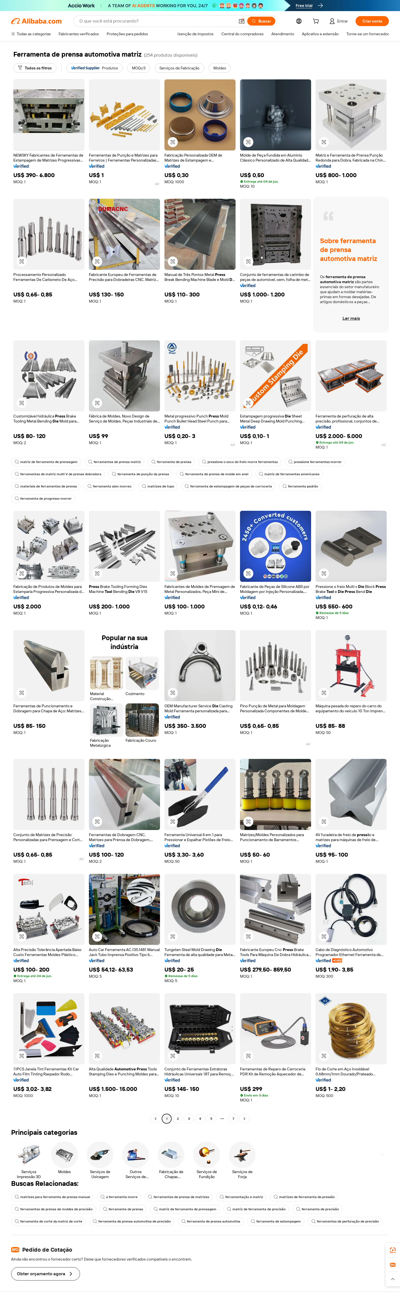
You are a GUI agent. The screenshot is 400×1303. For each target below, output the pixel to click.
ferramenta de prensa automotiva (210, 1221)
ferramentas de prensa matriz (114, 462)
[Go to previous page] (156, 1119)
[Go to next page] (244, 1119)
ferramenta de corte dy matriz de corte (48, 1221)
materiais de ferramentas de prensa (46, 486)
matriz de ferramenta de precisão (256, 1209)
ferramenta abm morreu (109, 486)
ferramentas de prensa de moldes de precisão (53, 1209)
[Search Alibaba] (156, 21)
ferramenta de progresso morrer (43, 498)
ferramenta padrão (300, 486)
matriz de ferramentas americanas (289, 474)
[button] (241, 21)
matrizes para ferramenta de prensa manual (52, 1197)
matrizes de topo (158, 486)
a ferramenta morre (119, 1197)
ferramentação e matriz (241, 1197)
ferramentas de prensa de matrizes (178, 1197)
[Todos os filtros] (34, 68)
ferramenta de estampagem (276, 1221)
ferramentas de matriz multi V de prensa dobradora (58, 474)
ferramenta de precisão (317, 1209)
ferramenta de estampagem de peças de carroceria (228, 486)
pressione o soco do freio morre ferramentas (240, 462)
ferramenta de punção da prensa (140, 474)
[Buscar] (261, 21)
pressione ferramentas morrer (315, 462)
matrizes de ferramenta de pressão (304, 1197)
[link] (393, 1250)
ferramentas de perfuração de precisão (345, 1221)
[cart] (317, 22)
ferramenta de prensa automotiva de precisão (132, 1221)
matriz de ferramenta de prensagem (46, 462)
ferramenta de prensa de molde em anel (214, 474)
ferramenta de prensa (171, 462)
